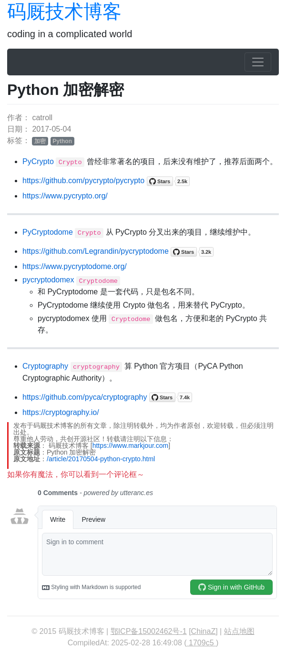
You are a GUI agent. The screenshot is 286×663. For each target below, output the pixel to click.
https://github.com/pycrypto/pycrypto (83, 180)
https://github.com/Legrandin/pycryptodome (95, 251)
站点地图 (239, 631)
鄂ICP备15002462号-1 (149, 631)
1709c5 (201, 643)
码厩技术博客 (64, 11)
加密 (40, 141)
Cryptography (45, 366)
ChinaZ (203, 631)
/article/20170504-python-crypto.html (101, 459)
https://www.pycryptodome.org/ (74, 266)
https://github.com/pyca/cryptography (84, 397)
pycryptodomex (48, 280)
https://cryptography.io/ (60, 412)
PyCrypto (38, 161)
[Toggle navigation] (258, 62)
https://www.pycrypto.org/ (65, 196)
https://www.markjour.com (130, 445)
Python (62, 141)
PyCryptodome (47, 232)
